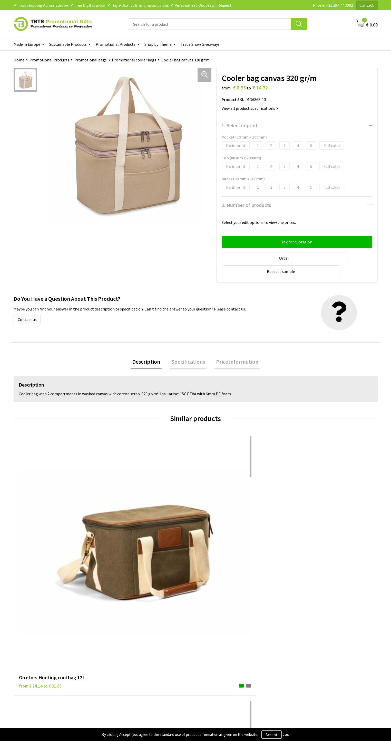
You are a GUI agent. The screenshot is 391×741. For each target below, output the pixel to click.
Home (19, 59)
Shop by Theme (158, 44)
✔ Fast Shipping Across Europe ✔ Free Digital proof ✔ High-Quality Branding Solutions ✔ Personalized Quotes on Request (123, 5)
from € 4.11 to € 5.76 (129, 520)
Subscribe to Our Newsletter (227, 638)
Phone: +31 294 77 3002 (333, 5)
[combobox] (209, 24)
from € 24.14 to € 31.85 (40, 520)
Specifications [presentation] (188, 347)
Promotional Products (115, 44)
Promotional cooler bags (134, 59)
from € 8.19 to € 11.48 (312, 520)
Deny (285, 734)
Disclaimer (211, 614)
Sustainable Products (68, 44)
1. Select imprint (240, 125)
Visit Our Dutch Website (313, 622)
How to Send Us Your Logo (134, 638)
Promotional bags (90, 59)
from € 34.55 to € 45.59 (222, 520)
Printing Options (127, 622)
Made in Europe (27, 44)
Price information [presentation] (234, 347)
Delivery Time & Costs (131, 606)
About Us (300, 599)
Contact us (27, 304)
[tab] (150, 347)
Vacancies (300, 606)
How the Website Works (132, 614)
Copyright (211, 630)
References (302, 614)
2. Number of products (246, 205)
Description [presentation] (150, 347)
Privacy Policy (214, 606)
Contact (366, 5)
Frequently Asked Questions (136, 599)
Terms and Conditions (221, 622)
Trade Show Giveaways (200, 44)
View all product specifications (250, 108)
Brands (208, 599)
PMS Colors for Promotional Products (145, 630)
